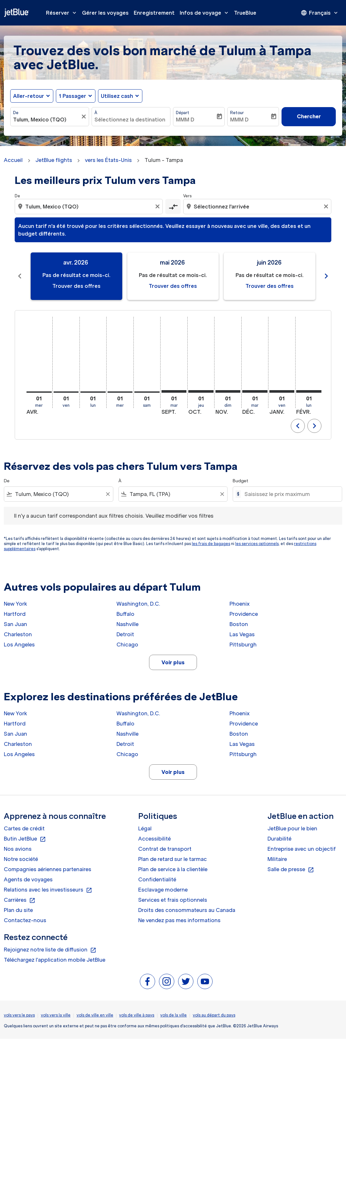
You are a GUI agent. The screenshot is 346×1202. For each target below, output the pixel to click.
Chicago (127, 644)
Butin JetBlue (25, 838)
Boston (238, 624)
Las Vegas (242, 634)
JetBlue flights (53, 160)
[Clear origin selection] (158, 206)
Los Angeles (19, 644)
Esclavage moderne (163, 889)
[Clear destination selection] (327, 206)
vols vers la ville (56, 1015)
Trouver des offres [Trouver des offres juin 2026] (269, 286)
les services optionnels (257, 543)
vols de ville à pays (136, 1015)
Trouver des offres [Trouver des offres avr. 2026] (76, 286)
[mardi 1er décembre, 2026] (254, 391)
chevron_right (314, 426)
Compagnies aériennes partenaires (47, 869)
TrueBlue (245, 13)
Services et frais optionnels (172, 900)
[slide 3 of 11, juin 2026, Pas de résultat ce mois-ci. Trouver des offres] (269, 276)
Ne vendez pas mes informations (179, 920)
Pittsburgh (243, 644)
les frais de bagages (211, 543)
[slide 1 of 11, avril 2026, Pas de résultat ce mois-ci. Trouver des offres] (76, 276)
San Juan (15, 624)
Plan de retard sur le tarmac (172, 859)
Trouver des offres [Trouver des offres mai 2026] (173, 286)
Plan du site (18, 910)
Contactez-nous (25, 920)
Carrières (19, 900)
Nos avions (18, 849)
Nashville (128, 624)
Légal (145, 828)
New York (15, 604)
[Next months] (326, 276)
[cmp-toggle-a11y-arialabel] (173, 206)
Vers (187, 195)
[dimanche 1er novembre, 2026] (228, 391)
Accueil (13, 160)
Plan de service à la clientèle (172, 869)
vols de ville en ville (95, 1015)
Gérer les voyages (105, 13)
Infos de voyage (205, 12)
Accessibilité (154, 838)
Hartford (15, 614)
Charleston (18, 634)
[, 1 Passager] (72, 96)
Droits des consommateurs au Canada (186, 910)
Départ (182, 112)
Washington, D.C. (138, 604)
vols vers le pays (19, 1015)
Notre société (21, 859)
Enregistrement (154, 13)
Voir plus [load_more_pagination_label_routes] (173, 662)
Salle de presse (290, 869)
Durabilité (279, 838)
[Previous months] (20, 276)
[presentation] (320, 12)
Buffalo (125, 614)
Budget (240, 481)
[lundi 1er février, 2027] (308, 391)
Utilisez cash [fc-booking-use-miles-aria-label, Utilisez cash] (117, 96)
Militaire (277, 859)
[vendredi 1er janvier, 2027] (282, 391)
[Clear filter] (107, 494)
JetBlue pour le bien (292, 828)
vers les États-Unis (108, 160)
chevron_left (298, 426)
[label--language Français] (320, 12)
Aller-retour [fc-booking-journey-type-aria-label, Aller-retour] (28, 96)
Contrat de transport (165, 849)
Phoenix (239, 604)
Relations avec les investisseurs (48, 889)
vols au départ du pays (214, 1015)
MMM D (185, 119)
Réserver (62, 12)
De (16, 112)
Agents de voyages (28, 879)
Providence (243, 614)
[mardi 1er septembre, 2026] (174, 391)
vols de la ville (173, 1015)
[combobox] (46, 119)
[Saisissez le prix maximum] (290, 494)
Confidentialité (157, 879)
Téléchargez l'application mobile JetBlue (54, 960)
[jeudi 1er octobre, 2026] (201, 391)
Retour (237, 112)
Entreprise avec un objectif (301, 849)
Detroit (125, 634)
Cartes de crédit (24, 828)
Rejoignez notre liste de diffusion (50, 949)
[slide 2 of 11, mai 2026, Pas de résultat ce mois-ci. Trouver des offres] (173, 276)
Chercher (309, 116)
